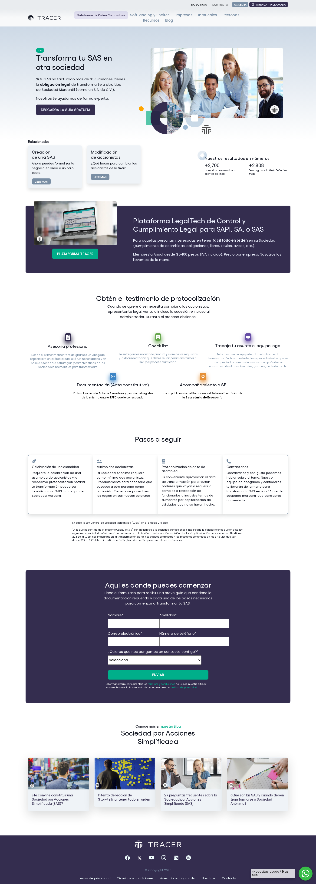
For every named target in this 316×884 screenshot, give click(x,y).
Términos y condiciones (136, 878)
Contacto (220, 4)
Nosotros (199, 4)
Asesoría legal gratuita (178, 878)
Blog (169, 20)
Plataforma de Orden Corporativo (101, 15)
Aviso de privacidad (96, 878)
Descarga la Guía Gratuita (65, 110)
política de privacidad (184, 687)
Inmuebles (208, 15)
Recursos (152, 20)
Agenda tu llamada (268, 4)
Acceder (240, 4)
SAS (40, 50)
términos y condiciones (161, 684)
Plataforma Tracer (75, 254)
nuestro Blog (171, 726)
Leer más (41, 181)
